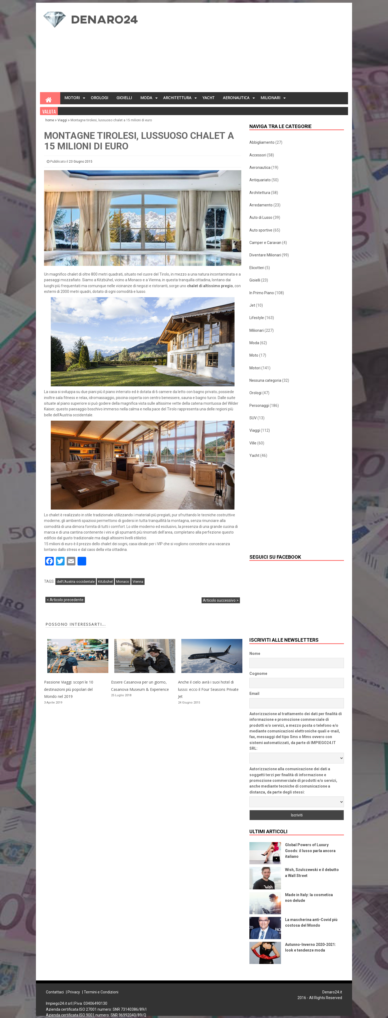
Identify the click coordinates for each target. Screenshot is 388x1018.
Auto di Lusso (260, 217)
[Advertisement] (247, 49)
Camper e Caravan (265, 242)
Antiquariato (260, 180)
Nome (254, 653)
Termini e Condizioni (101, 992)
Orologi (255, 393)
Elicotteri (256, 268)
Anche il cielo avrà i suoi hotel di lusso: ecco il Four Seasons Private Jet (208, 689)
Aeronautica (259, 167)
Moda (254, 343)
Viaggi (62, 120)
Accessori (257, 155)
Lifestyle (256, 318)
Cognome (258, 673)
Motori (254, 368)
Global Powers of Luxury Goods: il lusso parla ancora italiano (310, 851)
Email (254, 693)
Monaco (122, 582)
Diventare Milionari (265, 255)
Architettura (259, 192)
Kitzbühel (105, 582)
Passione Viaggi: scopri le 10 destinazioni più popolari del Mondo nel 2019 (68, 689)
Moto (253, 355)
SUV (253, 418)
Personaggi (259, 405)
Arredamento (261, 205)
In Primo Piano (261, 293)
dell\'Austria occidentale (76, 582)
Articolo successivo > (221, 600)
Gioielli (254, 280)
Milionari (256, 330)
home (50, 120)
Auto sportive (260, 230)
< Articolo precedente (65, 600)
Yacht (254, 455)
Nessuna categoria (265, 380)
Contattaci (55, 992)
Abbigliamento (262, 142)
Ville (252, 443)
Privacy (74, 992)
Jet (252, 305)
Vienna (138, 582)
